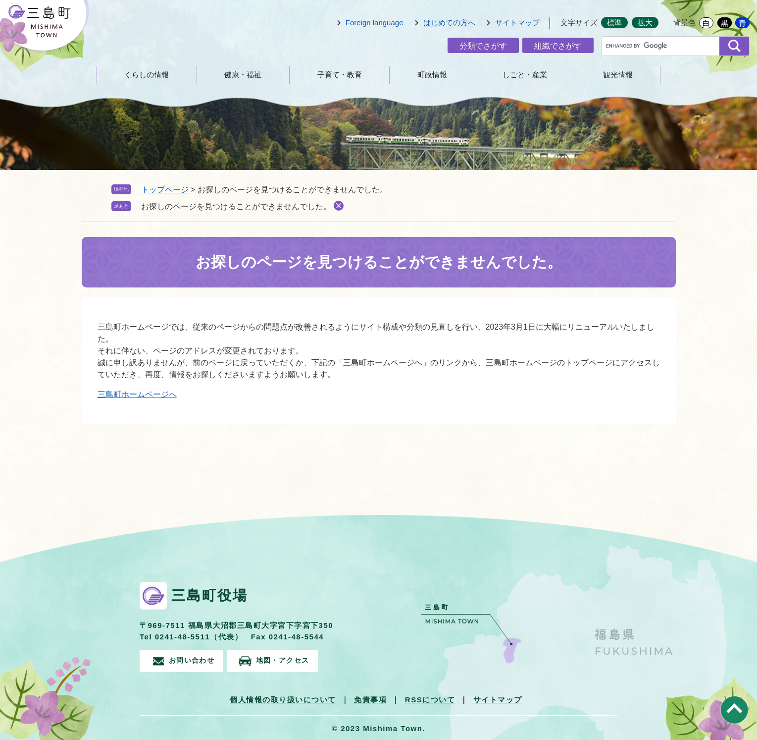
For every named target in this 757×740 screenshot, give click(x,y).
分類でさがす (483, 46)
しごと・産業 (525, 74)
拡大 (645, 22)
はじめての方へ (449, 22)
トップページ (165, 189)
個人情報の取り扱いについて (283, 697)
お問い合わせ (193, 659)
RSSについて (430, 697)
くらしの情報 (146, 74)
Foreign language (375, 22)
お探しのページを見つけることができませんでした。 (236, 206)
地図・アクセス (295, 659)
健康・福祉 (242, 74)
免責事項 (370, 697)
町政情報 (432, 74)
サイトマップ (517, 22)
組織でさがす (558, 46)
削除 (339, 206)
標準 (614, 22)
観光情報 (618, 74)
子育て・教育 (339, 74)
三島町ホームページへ (137, 394)
